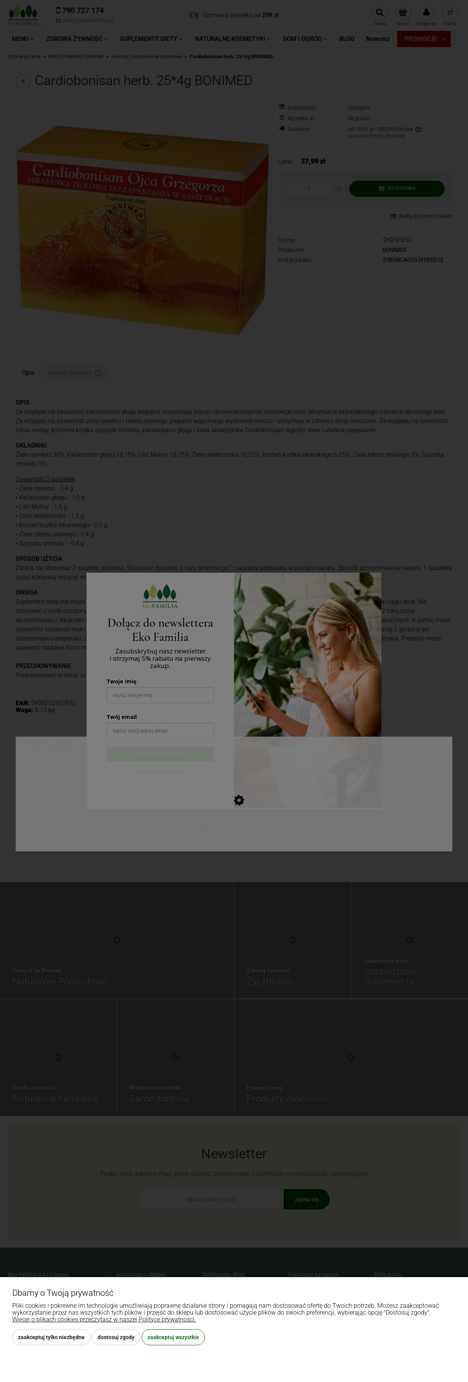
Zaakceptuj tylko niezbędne (51, 1337)
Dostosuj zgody (116, 1337)
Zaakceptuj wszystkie (173, 1337)
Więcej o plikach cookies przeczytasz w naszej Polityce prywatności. (104, 1319)
